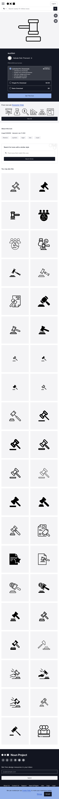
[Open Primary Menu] (3, 4)
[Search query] (29, 153)
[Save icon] (56, 16)
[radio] (29, 73)
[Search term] (30, 9)
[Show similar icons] (56, 21)
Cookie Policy (26, 790)
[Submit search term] (55, 9)
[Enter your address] (29, 772)
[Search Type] (4, 9)
